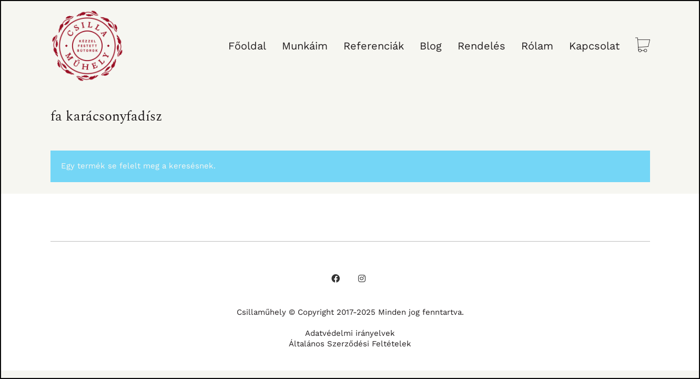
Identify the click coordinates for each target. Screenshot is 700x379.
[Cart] (642, 46)
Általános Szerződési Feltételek (350, 343)
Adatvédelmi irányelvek (350, 333)
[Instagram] (361, 278)
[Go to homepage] (87, 46)
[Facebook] (335, 278)
